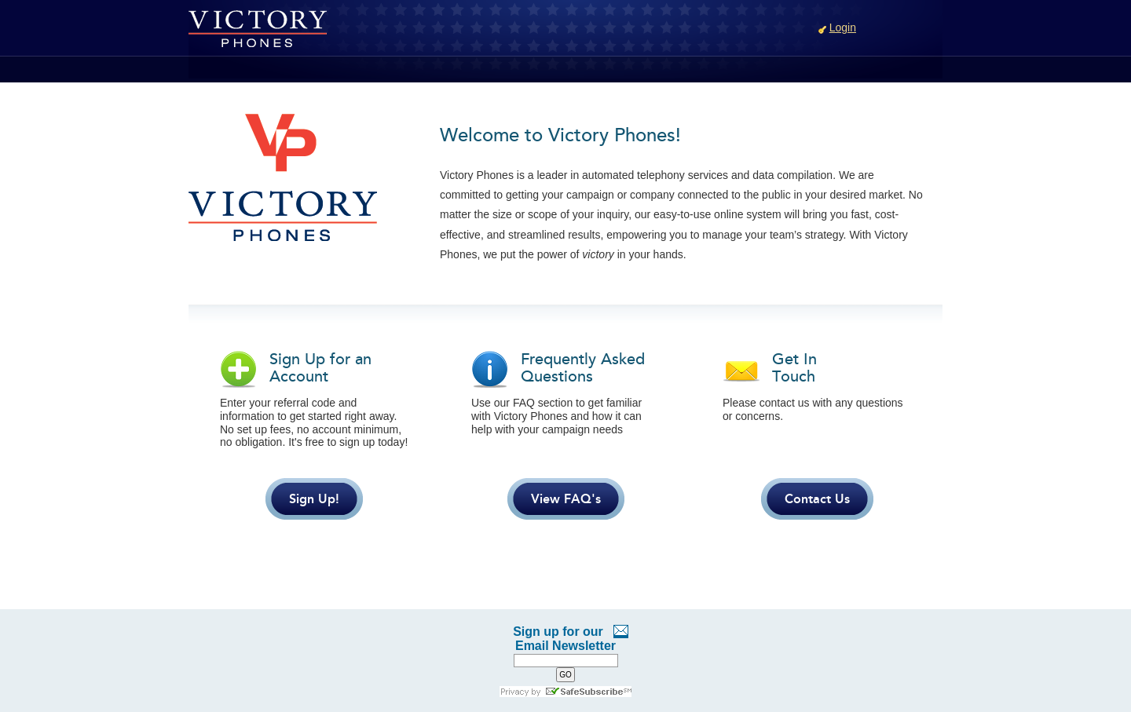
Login (842, 27)
